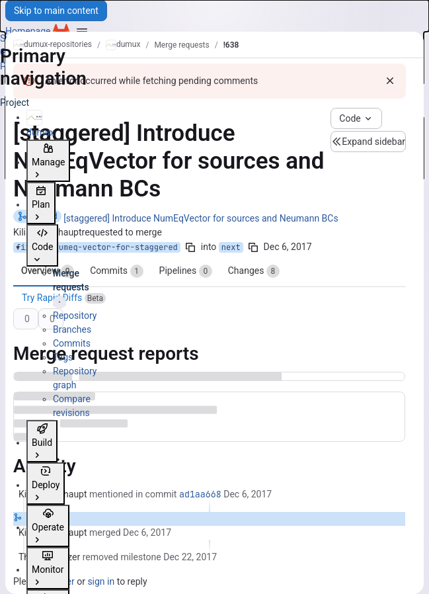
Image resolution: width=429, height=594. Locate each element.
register (58, 581)
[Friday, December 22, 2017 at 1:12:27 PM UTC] (190, 557)
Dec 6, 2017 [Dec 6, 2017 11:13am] (288, 246)
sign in (100, 581)
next (231, 247)
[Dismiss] (390, 81)
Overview (47, 271)
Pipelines (185, 271)
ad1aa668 (200, 494)
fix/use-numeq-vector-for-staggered (97, 247)
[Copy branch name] (190, 247)
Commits (116, 271)
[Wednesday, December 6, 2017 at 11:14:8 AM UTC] (247, 494)
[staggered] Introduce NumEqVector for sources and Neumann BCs (200, 218)
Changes (254, 271)
